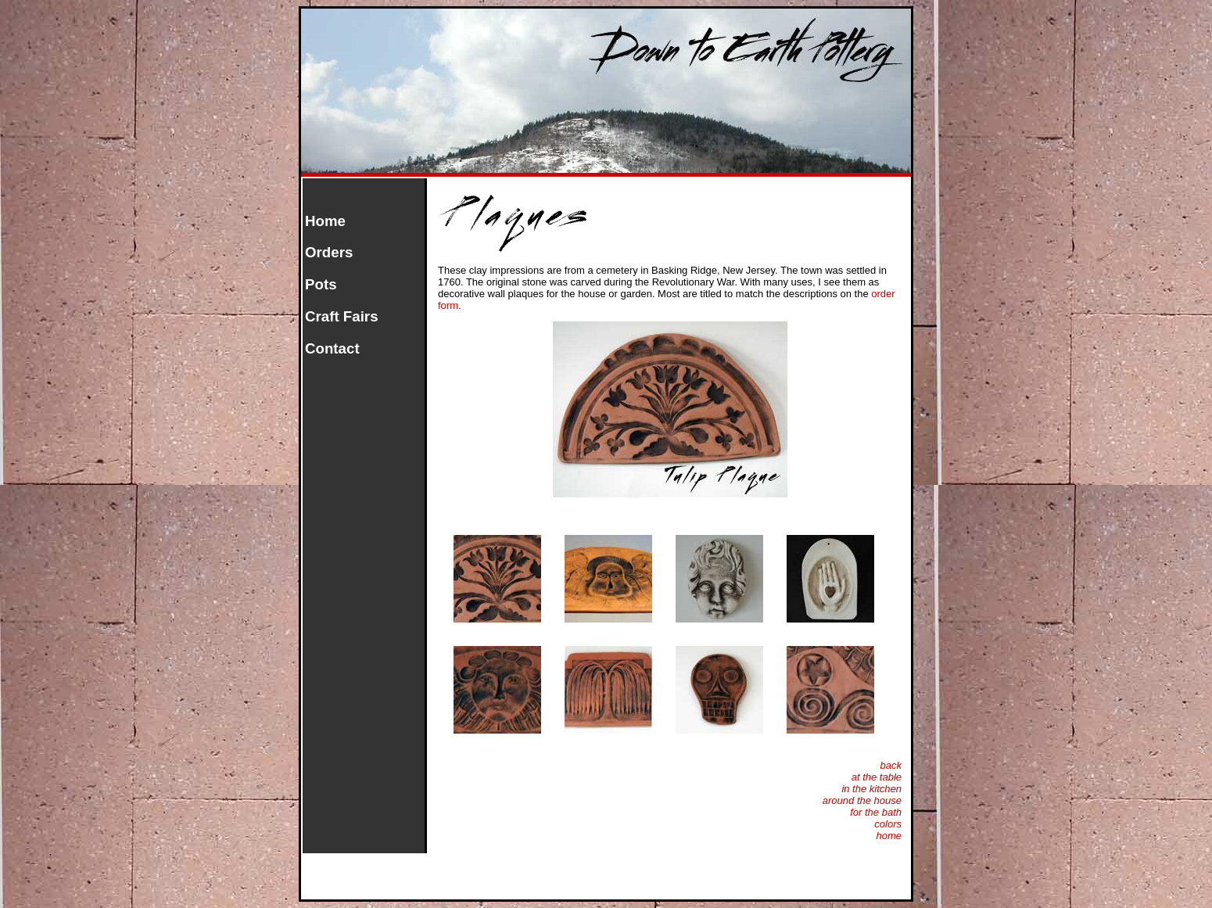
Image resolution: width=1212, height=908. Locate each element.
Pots (321, 284)
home (889, 836)
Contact (332, 348)
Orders (329, 252)
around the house (862, 800)
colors (888, 824)
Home (325, 221)
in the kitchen (871, 789)
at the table (877, 777)
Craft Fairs (341, 316)
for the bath (876, 812)
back (891, 765)
